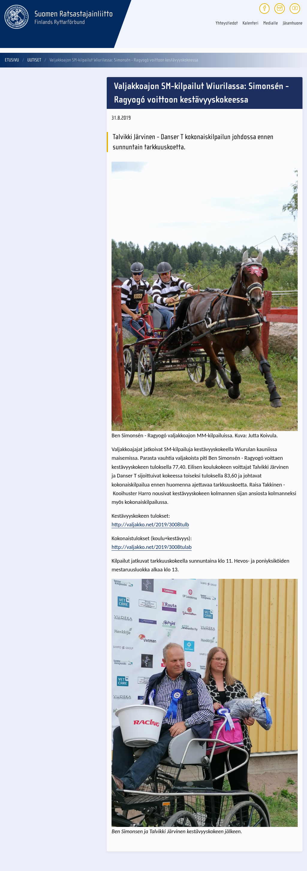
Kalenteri (250, 23)
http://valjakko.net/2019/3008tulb (150, 524)
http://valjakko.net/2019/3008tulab (152, 546)
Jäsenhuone (293, 23)
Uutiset (34, 60)
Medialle (270, 23)
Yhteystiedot (227, 23)
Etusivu (12, 60)
